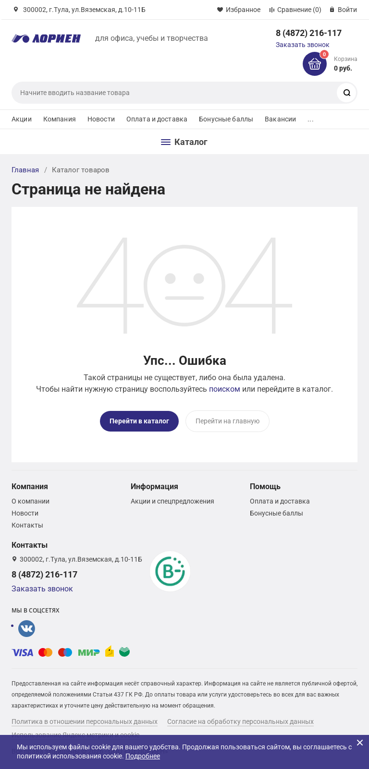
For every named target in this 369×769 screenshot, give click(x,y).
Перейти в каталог (139, 421)
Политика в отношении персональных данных (85, 721)
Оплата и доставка (156, 119)
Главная (25, 170)
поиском (224, 389)
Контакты (27, 525)
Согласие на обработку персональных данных (240, 721)
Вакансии (280, 119)
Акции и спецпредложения (172, 501)
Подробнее (142, 756)
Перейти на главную (227, 421)
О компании (30, 501)
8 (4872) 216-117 (309, 33)
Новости (101, 119)
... (310, 119)
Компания (59, 119)
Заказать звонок (303, 44)
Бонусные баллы (226, 119)
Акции (22, 119)
